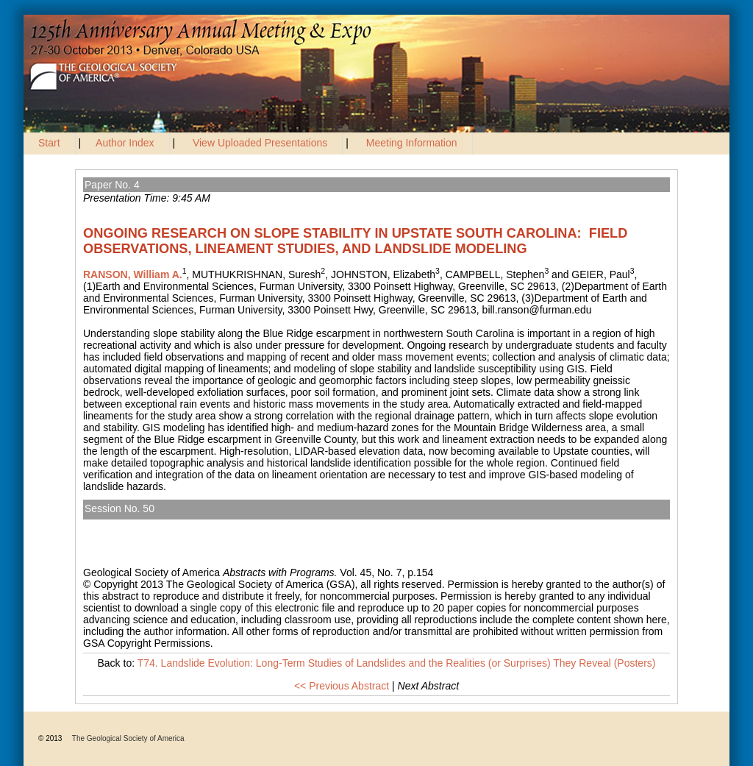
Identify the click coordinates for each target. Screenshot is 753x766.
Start (49, 143)
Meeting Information (411, 143)
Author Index (125, 143)
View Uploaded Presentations (260, 143)
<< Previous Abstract (341, 686)
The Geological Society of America (128, 738)
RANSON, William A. (132, 274)
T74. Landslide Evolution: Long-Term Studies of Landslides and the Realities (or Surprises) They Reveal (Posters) (360, 525)
